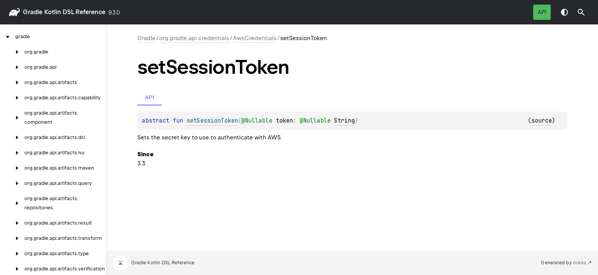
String (344, 121)
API (542, 12)
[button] (581, 12)
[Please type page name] (581, 12)
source (541, 121)
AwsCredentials (254, 38)
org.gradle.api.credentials (194, 38)
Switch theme (564, 12)
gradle (32, 12)
